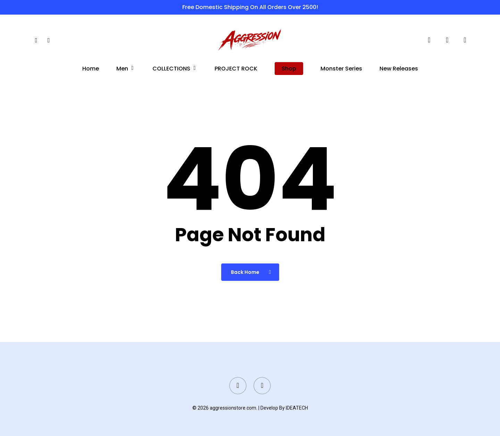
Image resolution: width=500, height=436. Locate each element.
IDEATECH (297, 408)
